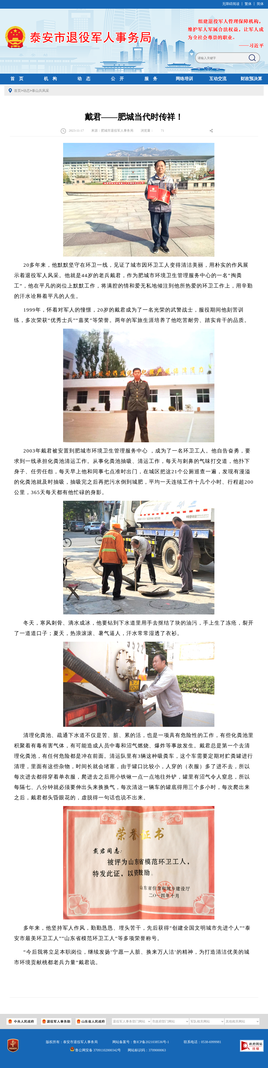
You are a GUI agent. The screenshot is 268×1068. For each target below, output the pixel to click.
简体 (260, 4)
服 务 (150, 78)
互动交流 (218, 78)
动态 (26, 90)
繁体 (248, 4)
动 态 (83, 78)
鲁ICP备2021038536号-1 (151, 1042)
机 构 (50, 78)
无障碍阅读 (230, 4)
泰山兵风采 (40, 90)
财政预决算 (251, 78)
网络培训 (184, 78)
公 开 (117, 78)
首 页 (16, 78)
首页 (17, 90)
